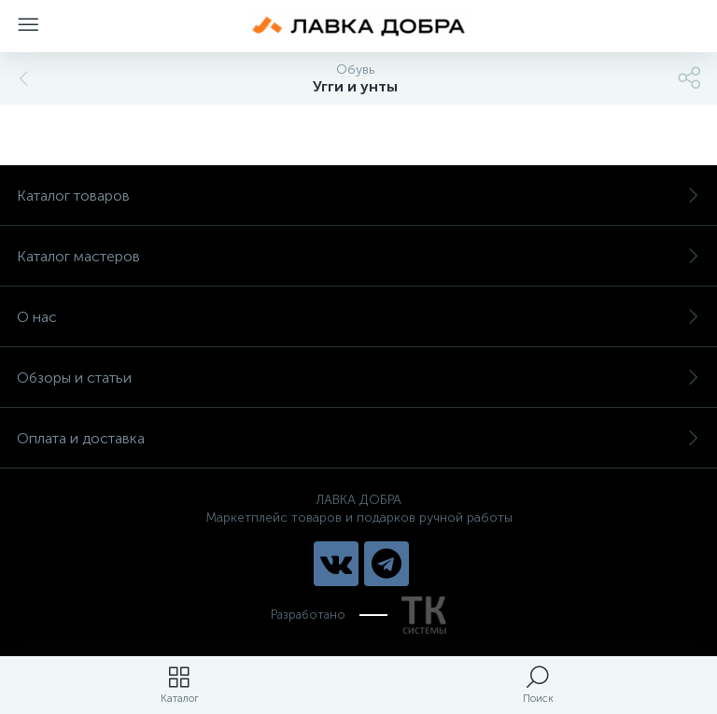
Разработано (358, 615)
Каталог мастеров (358, 256)
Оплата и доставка (358, 438)
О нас (358, 317)
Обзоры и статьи (358, 377)
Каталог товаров (358, 195)
